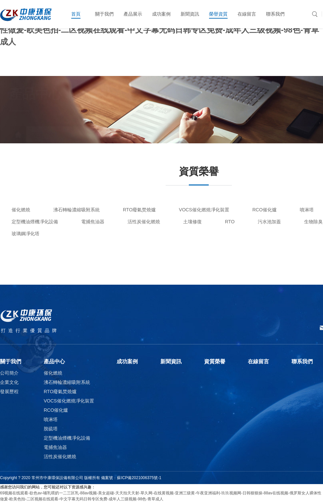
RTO (230, 221)
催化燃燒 (21, 209)
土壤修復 (192, 221)
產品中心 (33, 134)
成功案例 (127, 361)
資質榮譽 (214, 361)
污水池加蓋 (269, 221)
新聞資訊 (171, 361)
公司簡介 (9, 373)
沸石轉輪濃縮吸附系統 (76, 209)
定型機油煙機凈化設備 (35, 221)
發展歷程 (9, 391)
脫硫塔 (51, 428)
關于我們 (10, 361)
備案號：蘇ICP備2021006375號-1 (131, 477)
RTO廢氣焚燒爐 (139, 209)
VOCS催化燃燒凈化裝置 (204, 209)
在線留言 (258, 361)
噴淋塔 (307, 209)
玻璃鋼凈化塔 (25, 233)
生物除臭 (313, 221)
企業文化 (9, 382)
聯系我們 (302, 361)
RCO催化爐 (264, 209)
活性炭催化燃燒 (144, 221)
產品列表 (113, 134)
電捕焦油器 (92, 221)
